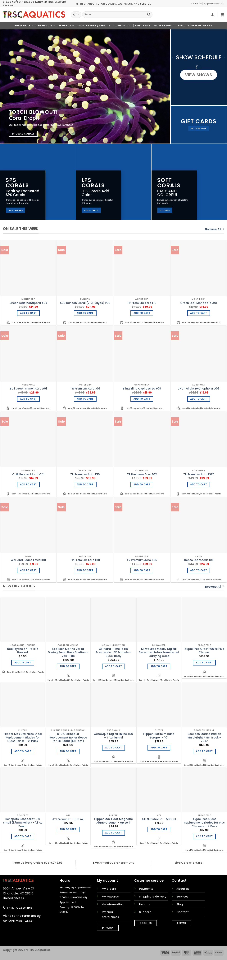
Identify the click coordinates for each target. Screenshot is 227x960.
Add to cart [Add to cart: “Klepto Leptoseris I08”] (198, 570)
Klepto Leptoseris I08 (199, 560)
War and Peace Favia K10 (28, 560)
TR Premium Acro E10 (142, 303)
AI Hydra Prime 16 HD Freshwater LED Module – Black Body (113, 652)
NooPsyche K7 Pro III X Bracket (22, 650)
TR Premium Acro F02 (142, 474)
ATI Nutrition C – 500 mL (159, 819)
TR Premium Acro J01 (85, 388)
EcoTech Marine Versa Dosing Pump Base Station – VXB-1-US (68, 652)
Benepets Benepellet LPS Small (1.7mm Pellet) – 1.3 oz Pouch (23, 822)
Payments (146, 889)
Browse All (214, 229)
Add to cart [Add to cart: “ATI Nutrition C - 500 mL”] (159, 829)
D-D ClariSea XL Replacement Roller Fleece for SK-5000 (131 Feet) (68, 737)
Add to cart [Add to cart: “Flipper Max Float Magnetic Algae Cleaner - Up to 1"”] (113, 832)
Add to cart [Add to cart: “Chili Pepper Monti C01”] (28, 484)
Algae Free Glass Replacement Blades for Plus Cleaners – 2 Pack (204, 822)
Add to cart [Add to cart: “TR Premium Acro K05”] (142, 570)
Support (145, 912)
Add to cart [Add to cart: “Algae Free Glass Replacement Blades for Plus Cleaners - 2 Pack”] (204, 836)
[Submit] (149, 14)
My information (113, 904)
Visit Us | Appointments (195, 25)
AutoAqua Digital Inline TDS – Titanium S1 (113, 735)
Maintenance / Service (93, 25)
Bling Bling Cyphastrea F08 (142, 388)
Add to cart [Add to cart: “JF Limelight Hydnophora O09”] (198, 398)
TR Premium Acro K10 (85, 474)
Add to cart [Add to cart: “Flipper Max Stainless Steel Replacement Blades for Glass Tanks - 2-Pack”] (22, 751)
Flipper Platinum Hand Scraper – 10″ (159, 735)
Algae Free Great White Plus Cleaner (204, 650)
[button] (212, 14)
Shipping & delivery (152, 896)
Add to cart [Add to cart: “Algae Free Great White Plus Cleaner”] (204, 662)
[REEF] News (141, 25)
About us (182, 889)
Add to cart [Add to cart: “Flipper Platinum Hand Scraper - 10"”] (159, 747)
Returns (144, 904)
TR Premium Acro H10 (85, 560)
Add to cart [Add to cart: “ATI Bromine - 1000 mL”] (68, 829)
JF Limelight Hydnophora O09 (199, 388)
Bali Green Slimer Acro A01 (28, 388)
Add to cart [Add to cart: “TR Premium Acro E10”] (142, 313)
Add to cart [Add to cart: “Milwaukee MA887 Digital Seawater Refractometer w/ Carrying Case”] (159, 666)
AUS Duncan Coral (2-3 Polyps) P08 (85, 303)
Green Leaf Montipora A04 (28, 303)
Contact (182, 912)
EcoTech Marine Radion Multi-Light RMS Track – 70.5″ (204, 737)
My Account (164, 26)
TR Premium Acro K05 (142, 560)
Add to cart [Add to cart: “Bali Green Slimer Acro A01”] (28, 398)
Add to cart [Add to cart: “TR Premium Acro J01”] (85, 398)
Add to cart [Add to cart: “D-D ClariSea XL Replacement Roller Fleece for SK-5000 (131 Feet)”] (68, 751)
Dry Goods (45, 26)
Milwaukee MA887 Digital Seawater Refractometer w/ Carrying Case (159, 652)
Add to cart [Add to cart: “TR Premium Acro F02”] (142, 484)
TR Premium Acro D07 (198, 474)
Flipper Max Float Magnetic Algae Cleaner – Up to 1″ (113, 820)
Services (182, 896)
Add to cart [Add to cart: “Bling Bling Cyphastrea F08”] (142, 398)
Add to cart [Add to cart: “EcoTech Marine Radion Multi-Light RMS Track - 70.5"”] (204, 751)
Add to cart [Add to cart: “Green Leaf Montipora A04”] (28, 313)
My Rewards (110, 896)
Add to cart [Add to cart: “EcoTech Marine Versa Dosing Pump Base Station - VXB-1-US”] (68, 666)
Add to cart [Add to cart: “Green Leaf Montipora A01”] (198, 313)
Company (121, 26)
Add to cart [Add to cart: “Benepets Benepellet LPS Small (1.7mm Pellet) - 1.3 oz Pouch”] (22, 836)
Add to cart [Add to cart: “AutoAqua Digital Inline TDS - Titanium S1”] (113, 747)
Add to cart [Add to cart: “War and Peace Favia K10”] (28, 570)
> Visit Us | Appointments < (207, 3)
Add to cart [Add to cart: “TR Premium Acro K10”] (85, 484)
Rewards (66, 26)
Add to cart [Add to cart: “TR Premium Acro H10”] (85, 570)
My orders (109, 889)
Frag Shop (24, 26)
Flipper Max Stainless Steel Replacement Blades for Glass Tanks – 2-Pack (23, 737)
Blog (179, 904)
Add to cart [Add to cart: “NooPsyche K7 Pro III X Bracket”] (22, 662)
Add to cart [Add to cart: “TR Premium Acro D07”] (198, 484)
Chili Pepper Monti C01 (28, 474)
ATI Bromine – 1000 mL (68, 819)
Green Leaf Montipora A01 (198, 303)
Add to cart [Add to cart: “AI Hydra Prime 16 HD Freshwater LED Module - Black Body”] (113, 666)
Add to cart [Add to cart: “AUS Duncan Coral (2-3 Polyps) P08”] (85, 313)
